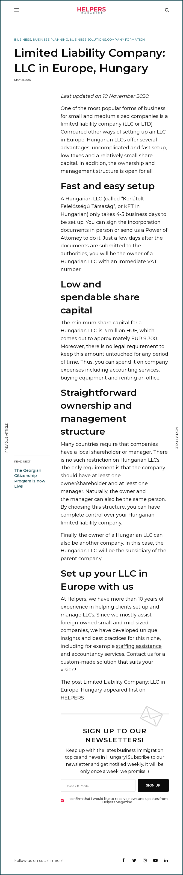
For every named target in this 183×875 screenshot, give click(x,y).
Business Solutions (87, 39)
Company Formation (126, 39)
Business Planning (50, 39)
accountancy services (98, 654)
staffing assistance (139, 646)
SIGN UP (153, 785)
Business (22, 39)
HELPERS (72, 698)
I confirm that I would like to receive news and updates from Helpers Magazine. (118, 800)
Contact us (139, 654)
